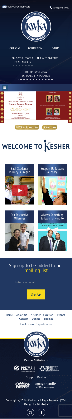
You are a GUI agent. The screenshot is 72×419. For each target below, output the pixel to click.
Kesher (32, 400)
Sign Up (36, 294)
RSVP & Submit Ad (27, 127)
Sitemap (48, 319)
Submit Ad (49, 127)
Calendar (14, 48)
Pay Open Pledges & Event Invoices (22, 60)
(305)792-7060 (61, 7)
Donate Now (35, 48)
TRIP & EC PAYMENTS (47, 58)
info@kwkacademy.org (18, 6)
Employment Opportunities (36, 324)
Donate (36, 319)
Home (9, 315)
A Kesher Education (42, 315)
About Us (21, 315)
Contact (23, 319)
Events (55, 48)
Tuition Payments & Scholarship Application (36, 74)
